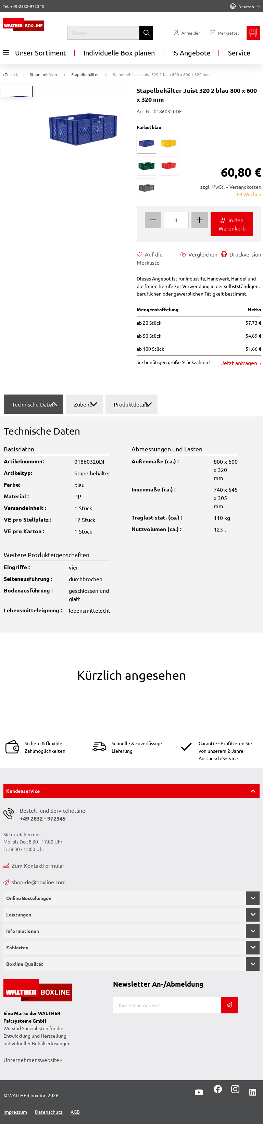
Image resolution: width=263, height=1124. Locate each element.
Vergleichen (198, 254)
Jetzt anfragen (240, 362)
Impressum (15, 1112)
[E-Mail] (167, 1005)
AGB (75, 1112)
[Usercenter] (187, 33)
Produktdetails (131, 404)
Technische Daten (33, 404)
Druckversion (241, 254)
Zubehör (84, 404)
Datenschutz (49, 1112)
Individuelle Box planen (119, 52)
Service (239, 52)
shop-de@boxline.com (34, 881)
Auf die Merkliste (150, 258)
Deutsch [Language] (245, 6)
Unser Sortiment (34, 53)
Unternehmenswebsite (31, 1059)
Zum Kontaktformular (33, 865)
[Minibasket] (253, 33)
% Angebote (191, 52)
